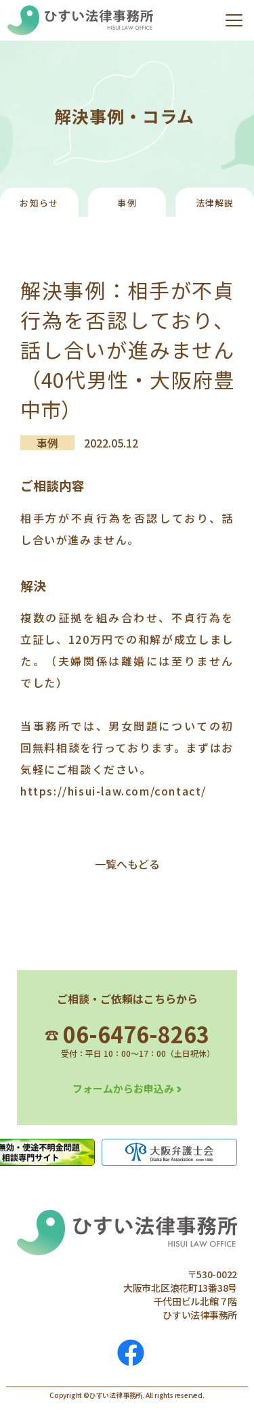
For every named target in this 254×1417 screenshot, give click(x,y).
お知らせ (39, 202)
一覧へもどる (127, 864)
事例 (127, 202)
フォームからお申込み (123, 1088)
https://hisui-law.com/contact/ (113, 791)
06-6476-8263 (127, 1033)
